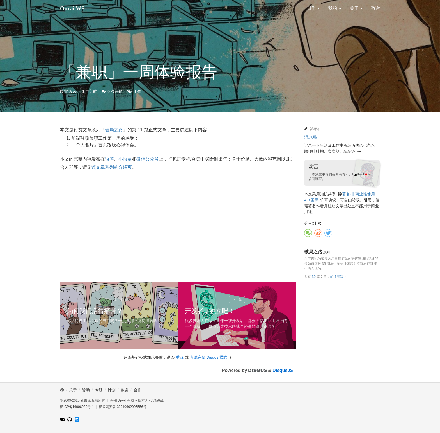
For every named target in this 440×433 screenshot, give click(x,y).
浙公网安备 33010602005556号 (122, 407)
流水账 (311, 137)
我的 (334, 8)
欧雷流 (86, 400)
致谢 (375, 8)
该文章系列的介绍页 (111, 167)
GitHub (69, 419)
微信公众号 (147, 159)
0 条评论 (115, 91)
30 (313, 277)
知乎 (77, 419)
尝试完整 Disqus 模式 (209, 357)
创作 (313, 8)
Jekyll (122, 400)
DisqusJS (282, 370)
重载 (180, 357)
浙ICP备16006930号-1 (77, 407)
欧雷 (64, 91)
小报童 (125, 159)
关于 (356, 8)
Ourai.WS (72, 8)
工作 (137, 91)
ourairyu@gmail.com (62, 419)
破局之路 (114, 129)
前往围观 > (338, 277)
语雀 (109, 159)
